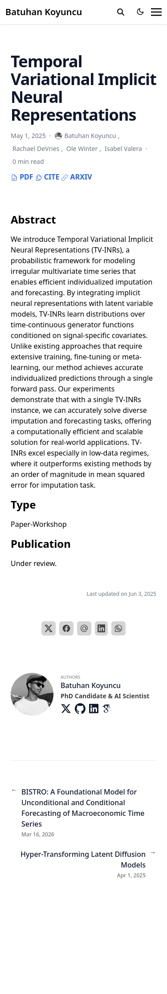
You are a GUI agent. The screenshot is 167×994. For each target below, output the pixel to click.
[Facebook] (66, 628)
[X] (48, 628)
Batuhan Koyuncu (43, 12)
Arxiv (76, 177)
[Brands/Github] (82, 708)
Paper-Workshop (39, 524)
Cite (47, 177)
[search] (121, 12)
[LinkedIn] (101, 628)
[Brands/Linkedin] (95, 708)
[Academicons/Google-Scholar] (109, 708)
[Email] (84, 628)
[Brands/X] (68, 708)
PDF (22, 177)
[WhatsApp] (118, 628)
